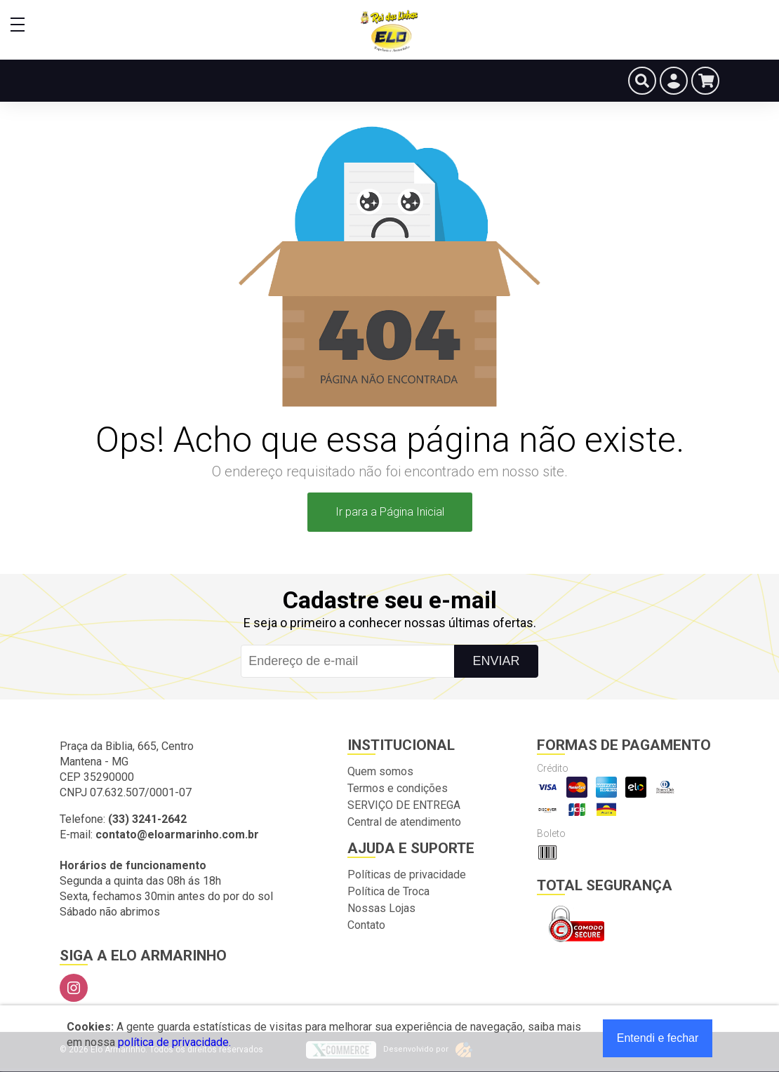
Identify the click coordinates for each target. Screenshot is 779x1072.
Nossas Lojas (381, 908)
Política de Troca (388, 891)
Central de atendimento (404, 822)
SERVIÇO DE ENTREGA (403, 805)
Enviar (495, 661)
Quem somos (380, 771)
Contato (366, 925)
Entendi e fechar (658, 1038)
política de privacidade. (174, 1042)
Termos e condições (397, 788)
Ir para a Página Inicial (389, 511)
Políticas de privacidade (406, 874)
